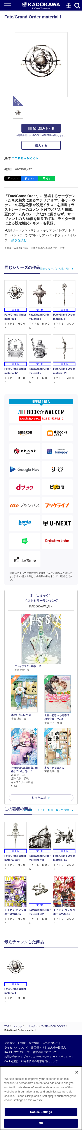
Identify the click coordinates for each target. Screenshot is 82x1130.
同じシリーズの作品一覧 (54, 268)
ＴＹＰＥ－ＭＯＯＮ (25, 158)
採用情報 (34, 1015)
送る (48, 178)
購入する (41, 145)
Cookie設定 (11, 1034)
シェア (31, 178)
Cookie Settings (41, 1112)
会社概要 (9, 1015)
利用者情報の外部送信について (39, 1034)
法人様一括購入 (56, 1020)
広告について (50, 1015)
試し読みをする (41, 128)
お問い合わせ (12, 1029)
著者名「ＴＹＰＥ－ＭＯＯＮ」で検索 (46, 810)
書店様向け (37, 1020)
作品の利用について (45, 1024)
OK (41, 1123)
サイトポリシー (62, 1029)
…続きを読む (17, 240)
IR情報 (22, 1015)
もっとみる (39, 798)
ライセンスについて (16, 1020)
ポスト (14, 178)
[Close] (77, 1072)
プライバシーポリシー (36, 1029)
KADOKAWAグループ (17, 1024)
